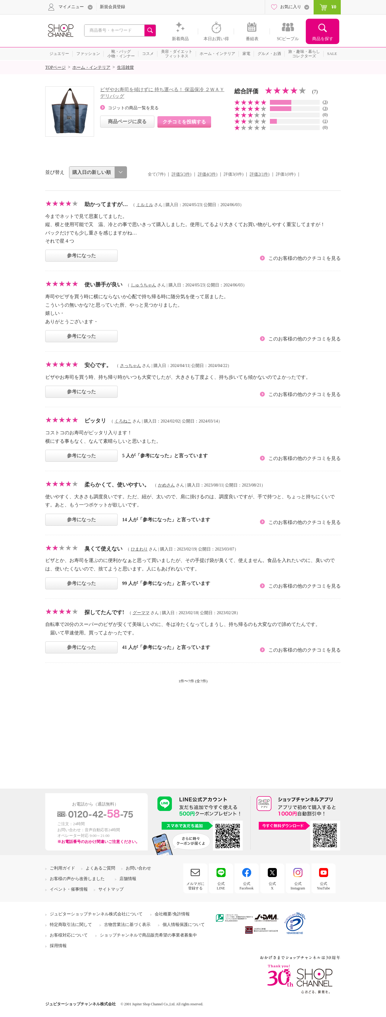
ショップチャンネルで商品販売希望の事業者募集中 (148, 935)
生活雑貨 (125, 67)
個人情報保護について (184, 924)
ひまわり (139, 549)
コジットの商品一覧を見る (133, 108)
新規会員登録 (112, 7)
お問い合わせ (138, 868)
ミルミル (144, 205)
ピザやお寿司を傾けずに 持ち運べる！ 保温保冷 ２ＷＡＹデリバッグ (162, 93)
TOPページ (55, 67)
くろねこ (123, 421)
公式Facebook (246, 886)
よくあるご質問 (100, 868)
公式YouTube (323, 886)
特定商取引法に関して (71, 924)
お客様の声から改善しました (77, 878)
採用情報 (58, 945)
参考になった (81, 255)
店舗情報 (127, 878)
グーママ (141, 613)
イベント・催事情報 (69, 889)
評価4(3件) (207, 174)
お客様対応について (69, 935)
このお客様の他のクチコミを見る (304, 258)
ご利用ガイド (62, 868)
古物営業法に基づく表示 (127, 924)
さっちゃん (130, 365)
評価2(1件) (259, 174)
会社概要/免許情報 (172, 914)
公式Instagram (298, 886)
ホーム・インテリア (91, 67)
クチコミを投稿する (184, 121)
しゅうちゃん (143, 285)
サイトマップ (111, 889)
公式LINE (221, 886)
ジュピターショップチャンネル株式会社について (96, 914)
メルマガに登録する (195, 886)
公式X (272, 886)
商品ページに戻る (127, 121)
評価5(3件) (181, 174)
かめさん (166, 485)
